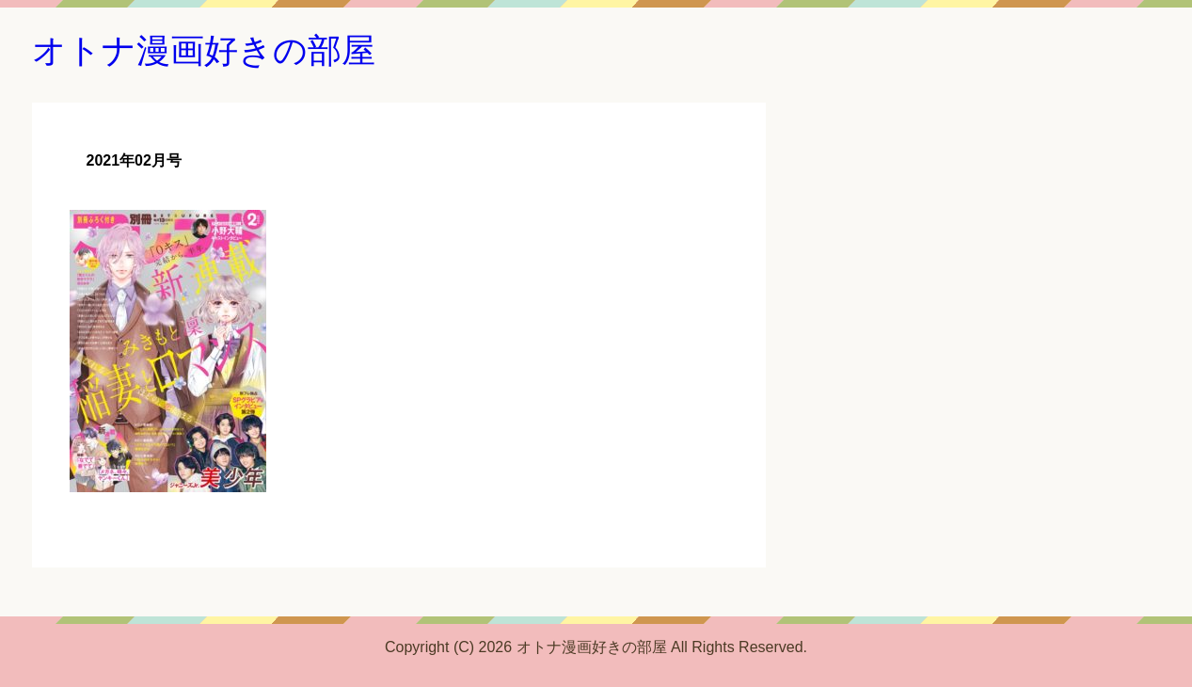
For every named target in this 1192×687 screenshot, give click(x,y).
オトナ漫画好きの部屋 (203, 50)
